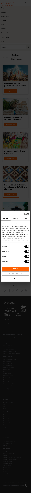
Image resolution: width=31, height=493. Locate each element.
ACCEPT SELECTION (15, 273)
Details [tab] (15, 218)
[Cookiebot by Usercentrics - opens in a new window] (22, 214)
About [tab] (25, 218)
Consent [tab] (5, 218)
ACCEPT (15, 268)
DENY (15, 278)
